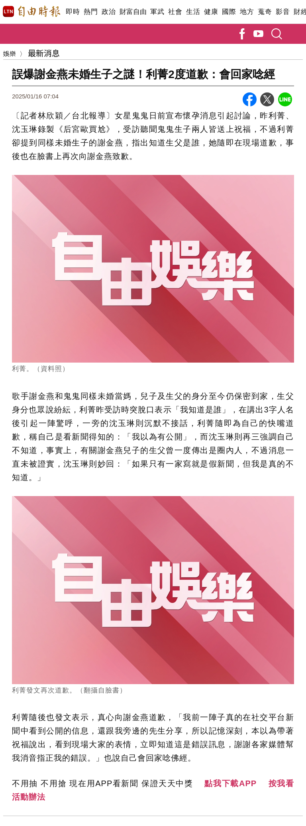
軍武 (157, 12)
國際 (229, 12)
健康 (211, 12)
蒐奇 (265, 12)
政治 (109, 12)
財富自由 (133, 12)
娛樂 (9, 53)
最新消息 (44, 53)
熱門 (91, 12)
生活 (193, 12)
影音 (283, 12)
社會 (175, 12)
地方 (247, 12)
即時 (73, 12)
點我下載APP (230, 783)
